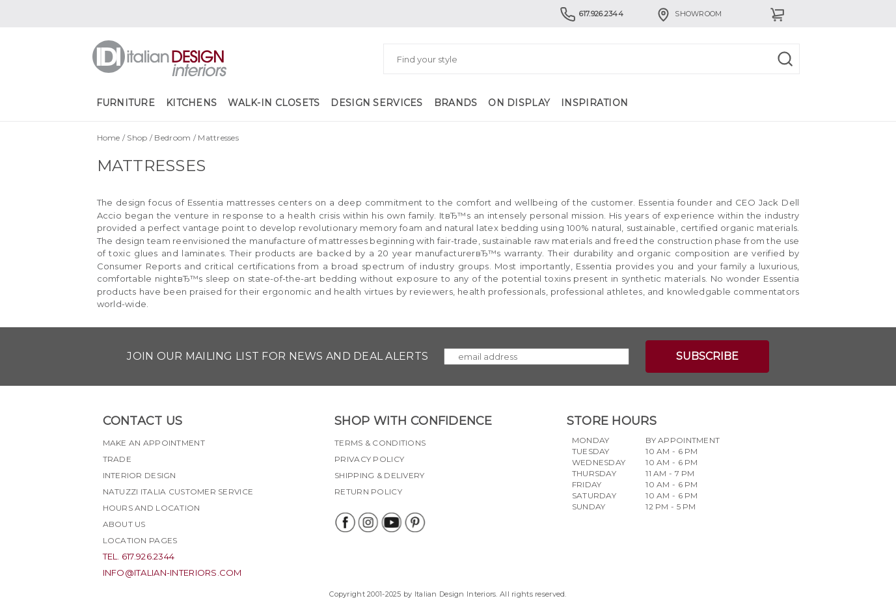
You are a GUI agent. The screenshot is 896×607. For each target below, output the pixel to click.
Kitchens (191, 103)
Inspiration (594, 103)
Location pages (140, 540)
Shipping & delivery (379, 475)
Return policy (368, 491)
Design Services (376, 103)
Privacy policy (369, 459)
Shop (137, 137)
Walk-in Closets (273, 103)
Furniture (126, 103)
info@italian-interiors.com (172, 572)
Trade (117, 459)
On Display (519, 103)
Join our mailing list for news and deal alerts (277, 356)
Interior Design (139, 475)
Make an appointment (154, 443)
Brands (456, 103)
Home (108, 137)
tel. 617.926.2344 (139, 556)
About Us (124, 524)
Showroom (688, 13)
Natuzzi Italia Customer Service (178, 491)
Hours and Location (151, 508)
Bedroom (172, 137)
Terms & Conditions (380, 443)
